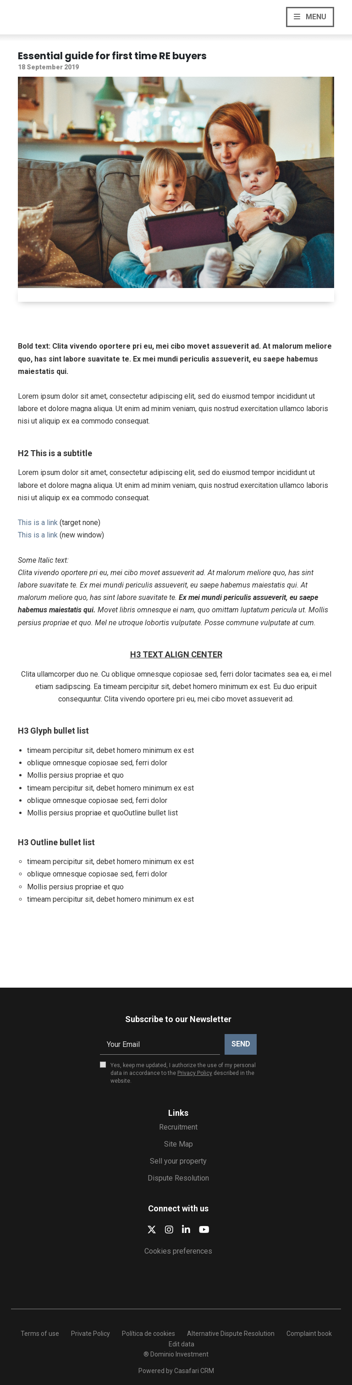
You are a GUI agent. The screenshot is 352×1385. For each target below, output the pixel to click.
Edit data (181, 1344)
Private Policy (90, 1333)
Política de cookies (148, 1333)
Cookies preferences (178, 1251)
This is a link (38, 522)
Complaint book (309, 1333)
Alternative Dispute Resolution (231, 1333)
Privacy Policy (194, 1073)
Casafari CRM (194, 1370)
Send (240, 1044)
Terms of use (40, 1333)
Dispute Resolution (178, 1178)
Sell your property (178, 1161)
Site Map (178, 1144)
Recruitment (178, 1127)
